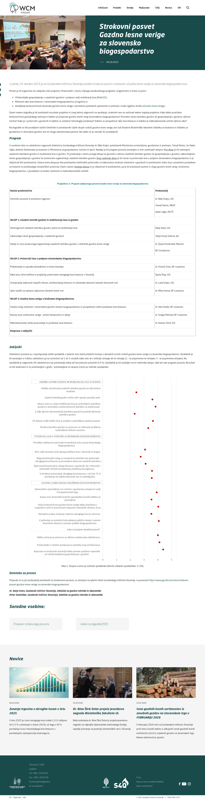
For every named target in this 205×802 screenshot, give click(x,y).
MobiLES (101, 97)
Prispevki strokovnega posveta (31, 624)
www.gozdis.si (37, 786)
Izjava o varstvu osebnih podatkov (150, 781)
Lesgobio (79, 101)
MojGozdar (144, 7)
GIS (10, 797)
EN (179, 7)
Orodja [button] (130, 7)
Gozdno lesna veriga (154, 105)
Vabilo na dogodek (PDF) (94, 624)
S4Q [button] (157, 7)
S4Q (24, 797)
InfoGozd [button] (102, 7)
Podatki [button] (117, 7)
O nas (138, 777)
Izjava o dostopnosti (144, 786)
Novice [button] (168, 7)
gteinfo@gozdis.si (43, 781)
